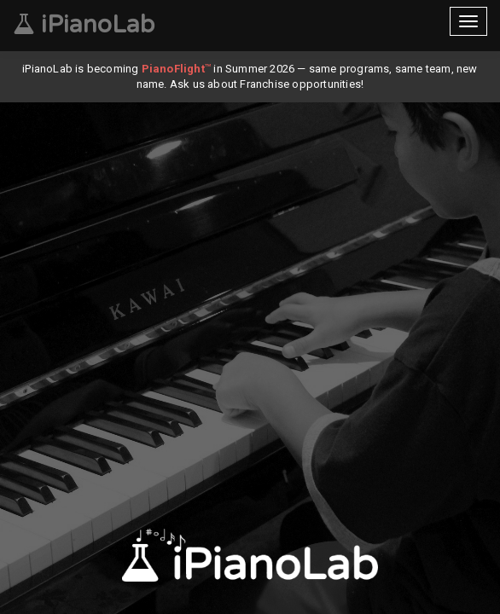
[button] (235, 598)
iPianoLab (83, 24)
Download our (250, 558)
